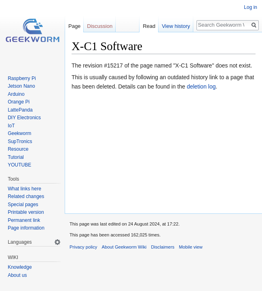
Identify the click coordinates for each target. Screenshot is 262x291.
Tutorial (16, 157)
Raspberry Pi (22, 78)
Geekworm (19, 133)
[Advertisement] (164, 150)
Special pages (23, 204)
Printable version (26, 212)
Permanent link (24, 220)
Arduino (16, 94)
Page (74, 26)
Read (149, 26)
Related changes (26, 196)
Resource (18, 149)
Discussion (99, 26)
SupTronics (20, 141)
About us (17, 275)
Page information (26, 228)
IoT (11, 126)
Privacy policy (83, 247)
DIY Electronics (24, 117)
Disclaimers (162, 247)
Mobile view (190, 247)
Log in (250, 7)
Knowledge (20, 267)
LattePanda (20, 110)
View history (176, 26)
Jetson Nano (21, 86)
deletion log (201, 86)
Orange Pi (19, 102)
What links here (24, 189)
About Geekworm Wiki (124, 247)
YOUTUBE (19, 165)
